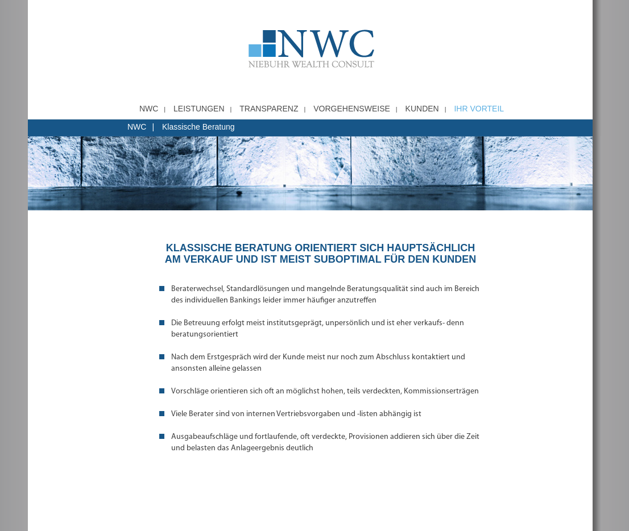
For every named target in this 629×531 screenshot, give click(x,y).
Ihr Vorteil (479, 108)
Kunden (422, 108)
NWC (148, 108)
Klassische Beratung (198, 126)
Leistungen (198, 108)
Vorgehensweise (351, 108)
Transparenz (268, 108)
